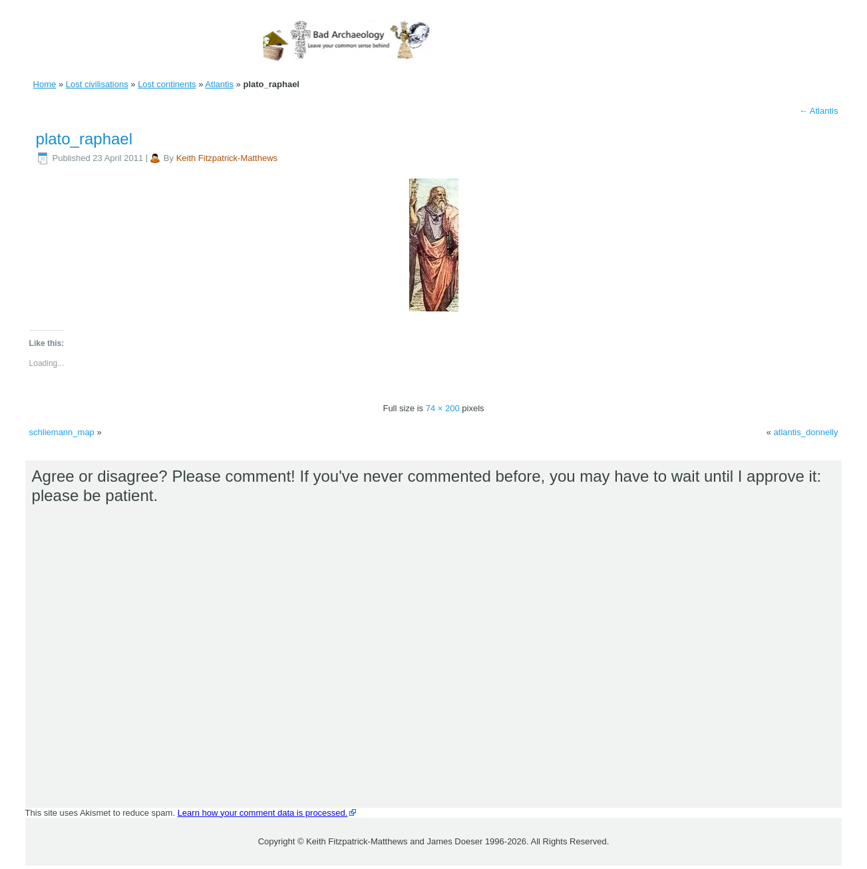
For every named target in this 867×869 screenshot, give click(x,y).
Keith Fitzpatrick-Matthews (226, 158)
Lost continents (167, 84)
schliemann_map (61, 432)
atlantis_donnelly (806, 432)
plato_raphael (84, 139)
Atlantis (219, 84)
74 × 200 (443, 408)
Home (45, 84)
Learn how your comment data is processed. (263, 813)
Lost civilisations (97, 84)
